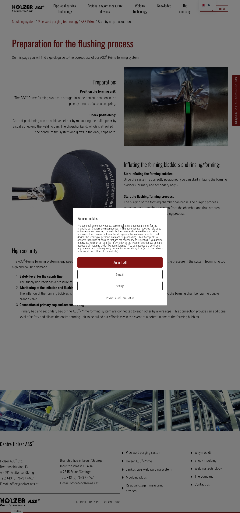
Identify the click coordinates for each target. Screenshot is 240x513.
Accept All (120, 262)
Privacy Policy (113, 298)
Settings (120, 286)
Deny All (120, 274)
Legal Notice (128, 298)
